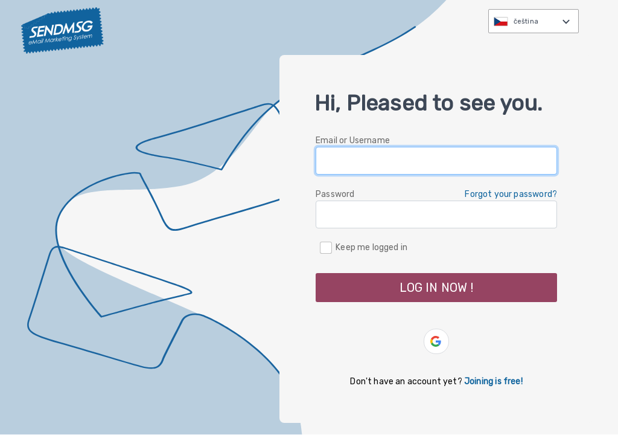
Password (335, 194)
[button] (436, 341)
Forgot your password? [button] (511, 194)
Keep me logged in (371, 247)
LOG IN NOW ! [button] (437, 287)
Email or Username (353, 140)
